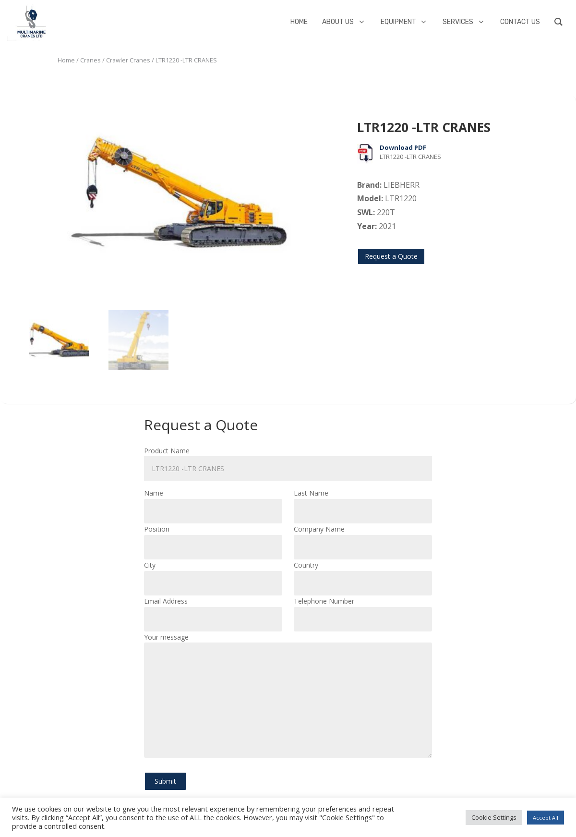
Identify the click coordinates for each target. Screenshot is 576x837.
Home (66, 60)
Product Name (288, 459)
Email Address (213, 610)
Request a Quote (391, 256)
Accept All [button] (545, 817)
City (213, 574)
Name (213, 502)
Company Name (363, 538)
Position (213, 538)
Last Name (363, 502)
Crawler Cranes (128, 60)
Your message (288, 696)
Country (363, 574)
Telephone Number (363, 610)
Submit (165, 781)
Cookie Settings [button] (493, 817)
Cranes (90, 60)
